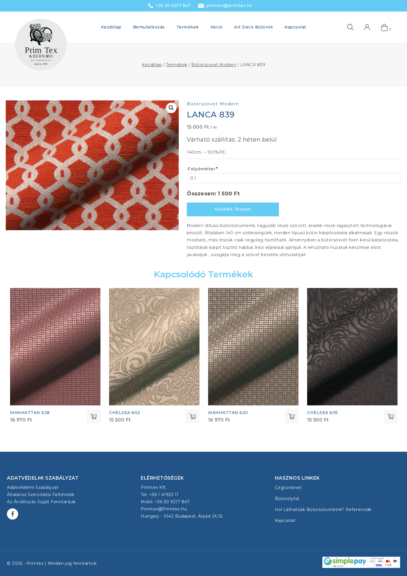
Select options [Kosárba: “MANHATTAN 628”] (93, 416)
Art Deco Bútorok (253, 27)
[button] (171, 108)
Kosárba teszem (233, 209)
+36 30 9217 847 (173, 5)
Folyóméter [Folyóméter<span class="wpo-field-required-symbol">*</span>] (202, 169)
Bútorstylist (287, 498)
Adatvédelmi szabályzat (32, 487)
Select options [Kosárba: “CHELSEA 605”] (391, 416)
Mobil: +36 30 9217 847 (165, 501)
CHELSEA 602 (124, 412)
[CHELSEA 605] (352, 346)
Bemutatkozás (149, 27)
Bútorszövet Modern (213, 103)
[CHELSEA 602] (154, 346)
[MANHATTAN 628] (55, 346)
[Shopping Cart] (385, 27)
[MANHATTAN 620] (253, 346)
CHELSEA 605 (322, 412)
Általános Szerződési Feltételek (40, 494)
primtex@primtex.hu (229, 5)
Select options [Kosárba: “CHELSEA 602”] (192, 416)
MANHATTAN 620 (228, 412)
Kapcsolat (295, 27)
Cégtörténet (288, 487)
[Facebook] (12, 514)
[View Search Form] (341, 27)
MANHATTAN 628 (30, 412)
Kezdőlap (111, 27)
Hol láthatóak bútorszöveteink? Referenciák (323, 509)
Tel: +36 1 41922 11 (159, 494)
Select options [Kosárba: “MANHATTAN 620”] (291, 416)
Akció (216, 27)
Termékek (187, 27)
